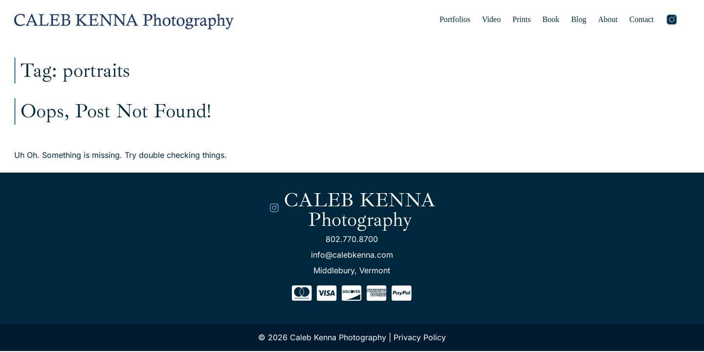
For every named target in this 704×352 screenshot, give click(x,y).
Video (491, 19)
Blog (578, 19)
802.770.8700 (352, 239)
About (607, 19)
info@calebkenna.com (352, 255)
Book (550, 19)
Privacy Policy (420, 337)
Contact (641, 19)
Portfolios (455, 19)
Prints (521, 19)
